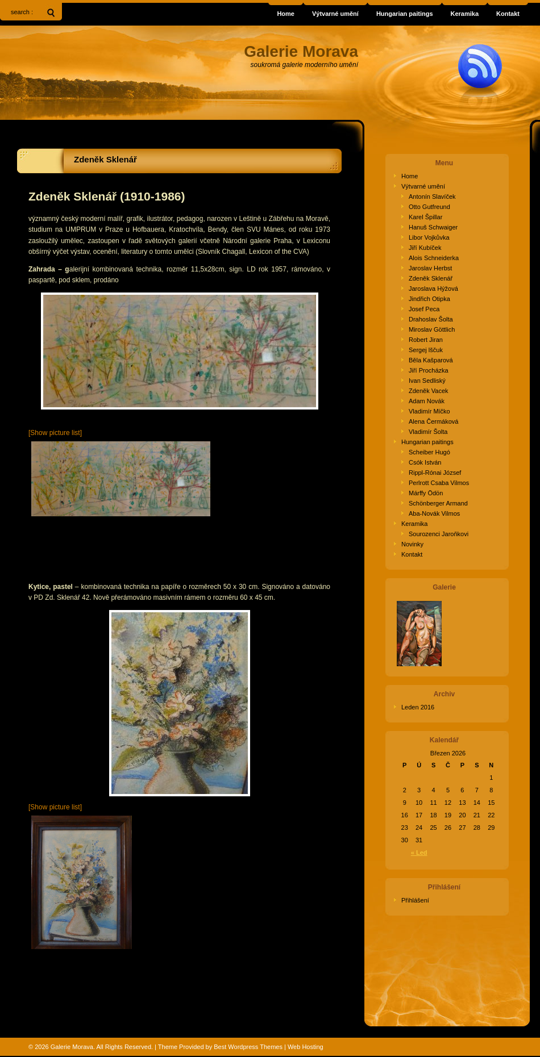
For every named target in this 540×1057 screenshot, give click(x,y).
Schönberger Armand (438, 503)
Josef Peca (424, 309)
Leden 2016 (417, 707)
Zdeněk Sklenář (105, 159)
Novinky (412, 544)
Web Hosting (305, 1046)
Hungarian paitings (427, 441)
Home (409, 176)
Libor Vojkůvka (429, 237)
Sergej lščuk (426, 349)
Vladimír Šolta (428, 431)
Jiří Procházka (428, 370)
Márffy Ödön (426, 493)
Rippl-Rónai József (435, 472)
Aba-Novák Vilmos (434, 513)
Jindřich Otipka (429, 298)
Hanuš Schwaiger (433, 227)
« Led (419, 852)
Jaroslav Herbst (430, 268)
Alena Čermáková (433, 421)
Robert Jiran (426, 339)
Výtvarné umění (423, 186)
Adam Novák (427, 401)
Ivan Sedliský (427, 380)
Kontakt (411, 554)
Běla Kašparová (431, 360)
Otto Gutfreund (429, 206)
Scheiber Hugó (429, 452)
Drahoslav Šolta (431, 319)
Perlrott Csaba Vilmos (439, 482)
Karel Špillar (425, 217)
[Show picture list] (55, 433)
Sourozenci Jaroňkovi (438, 533)
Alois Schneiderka (434, 257)
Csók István (425, 462)
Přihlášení (415, 900)
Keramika (414, 523)
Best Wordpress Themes (248, 1046)
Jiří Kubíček (425, 247)
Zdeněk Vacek (428, 390)
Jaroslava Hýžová (433, 288)
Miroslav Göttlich (432, 329)
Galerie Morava (72, 1046)
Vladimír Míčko (429, 411)
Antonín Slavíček (432, 196)
